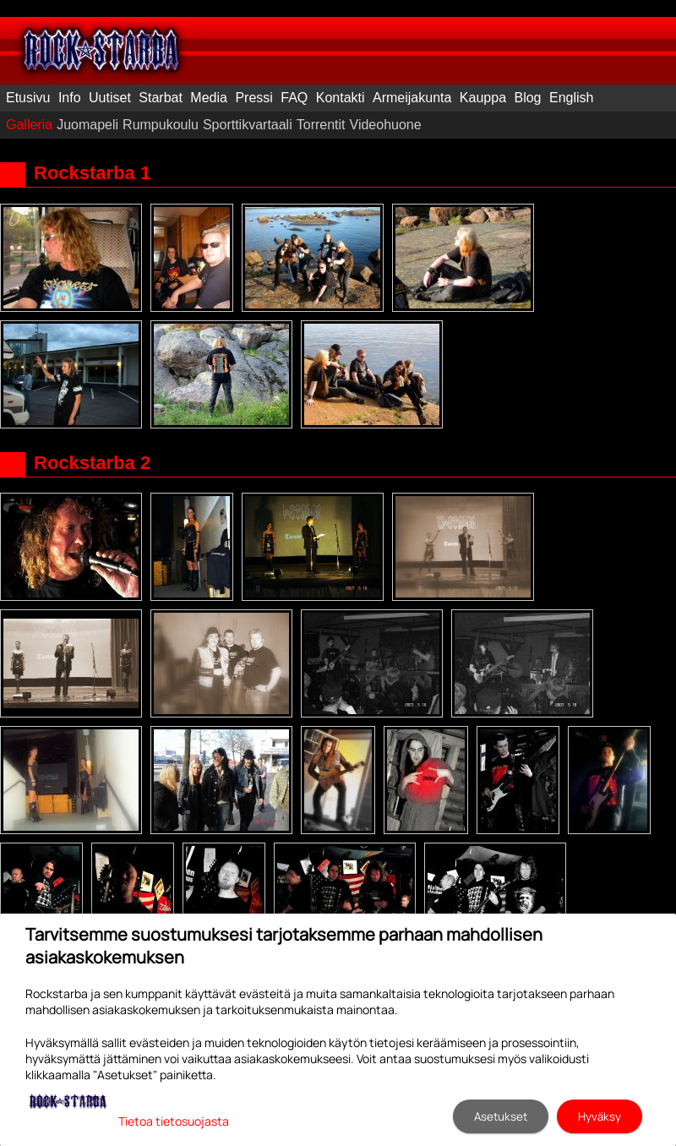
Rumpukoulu (161, 124)
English (571, 97)
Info (69, 97)
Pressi (253, 97)
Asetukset (500, 1116)
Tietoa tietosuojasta (173, 1121)
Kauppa (483, 97)
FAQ (294, 97)
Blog (527, 97)
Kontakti (340, 97)
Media (208, 97)
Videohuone (386, 124)
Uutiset (110, 97)
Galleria (29, 124)
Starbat (161, 97)
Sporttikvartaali (247, 124)
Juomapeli (87, 124)
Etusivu (28, 97)
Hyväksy (599, 1116)
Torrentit (321, 124)
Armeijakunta (412, 97)
